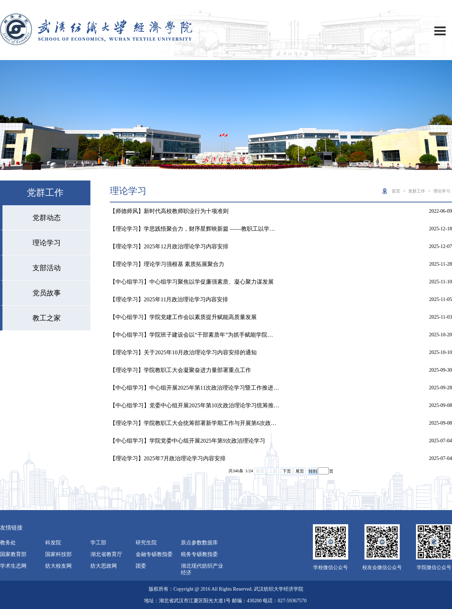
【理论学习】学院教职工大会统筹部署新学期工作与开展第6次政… (193, 423)
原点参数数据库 (199, 542)
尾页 (300, 471)
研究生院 (146, 542)
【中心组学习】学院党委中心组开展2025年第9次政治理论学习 (187, 441)
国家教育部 (13, 554)
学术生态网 (13, 566)
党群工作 (416, 191)
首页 (396, 191)
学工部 (98, 542)
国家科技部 (58, 554)
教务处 (8, 542)
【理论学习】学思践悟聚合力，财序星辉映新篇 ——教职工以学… (192, 229)
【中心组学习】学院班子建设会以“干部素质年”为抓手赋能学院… (191, 335)
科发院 (53, 542)
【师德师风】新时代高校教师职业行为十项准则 (169, 211)
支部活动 (46, 268)
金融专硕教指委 (154, 554)
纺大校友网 (58, 566)
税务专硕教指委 (199, 554)
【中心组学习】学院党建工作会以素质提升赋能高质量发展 (183, 317)
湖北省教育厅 (106, 554)
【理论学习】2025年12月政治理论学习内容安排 (169, 246)
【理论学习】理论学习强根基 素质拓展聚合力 (167, 264)
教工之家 (46, 318)
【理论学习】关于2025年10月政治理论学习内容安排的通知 (183, 352)
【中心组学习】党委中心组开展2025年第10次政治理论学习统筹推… (194, 405)
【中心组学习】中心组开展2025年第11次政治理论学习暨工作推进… (194, 388)
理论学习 (46, 243)
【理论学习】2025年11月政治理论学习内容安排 (169, 299)
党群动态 (46, 217)
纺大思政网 (103, 566)
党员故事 (46, 293)
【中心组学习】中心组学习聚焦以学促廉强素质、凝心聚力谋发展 (192, 282)
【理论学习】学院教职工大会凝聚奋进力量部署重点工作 (180, 370)
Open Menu (440, 31)
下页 (286, 471)
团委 (141, 566)
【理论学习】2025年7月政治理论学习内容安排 (168, 458)
